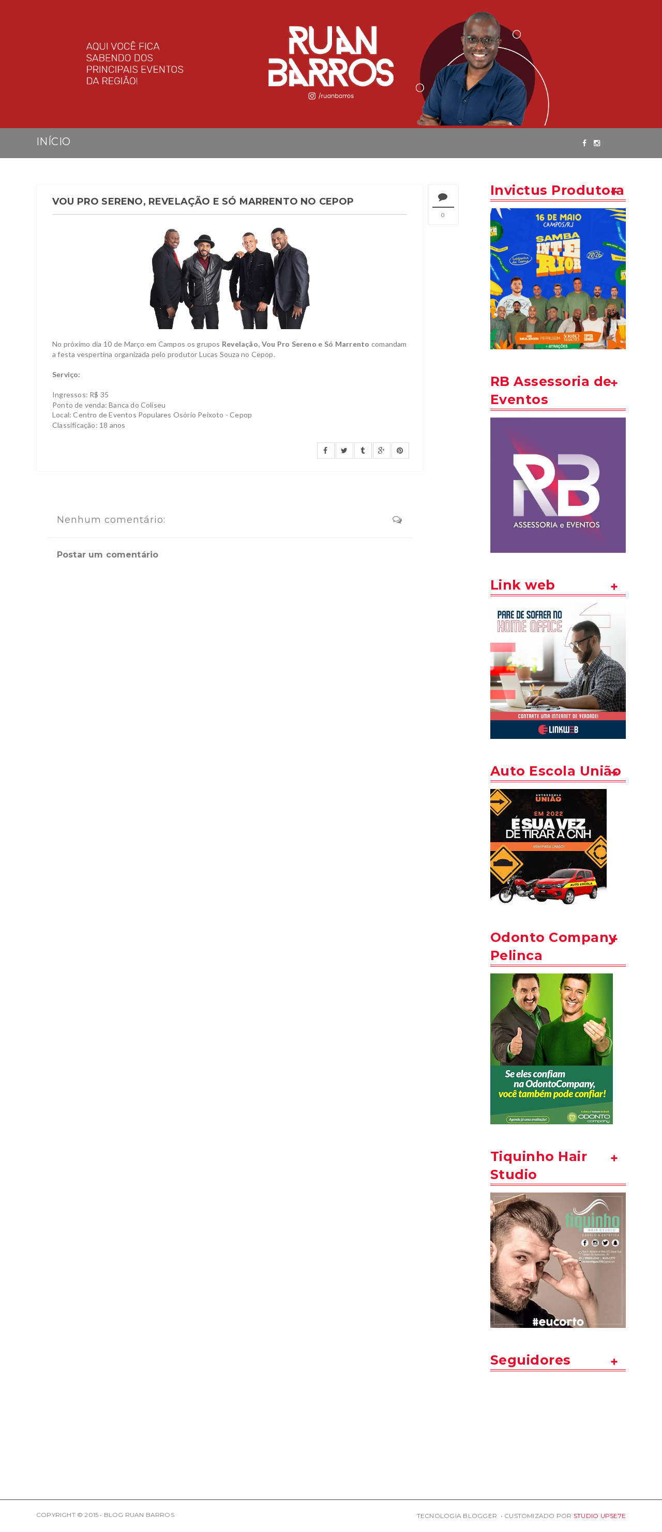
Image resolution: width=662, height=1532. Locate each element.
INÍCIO (53, 141)
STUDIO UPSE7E (600, 1516)
